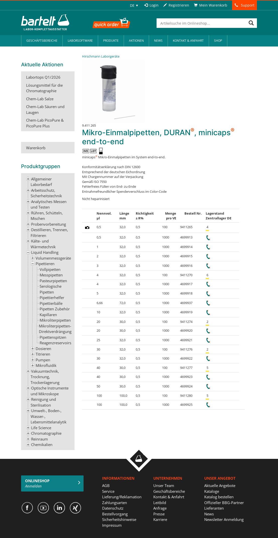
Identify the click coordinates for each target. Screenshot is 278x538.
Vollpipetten (50, 269)
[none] (134, 5)
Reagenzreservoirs (55, 342)
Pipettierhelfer (52, 297)
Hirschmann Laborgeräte (100, 56)
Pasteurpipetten (53, 280)
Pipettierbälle (51, 303)
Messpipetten (51, 274)
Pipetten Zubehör (55, 308)
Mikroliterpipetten (55, 320)
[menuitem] (134, 5)
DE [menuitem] (132, 5)
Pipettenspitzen (53, 337)
